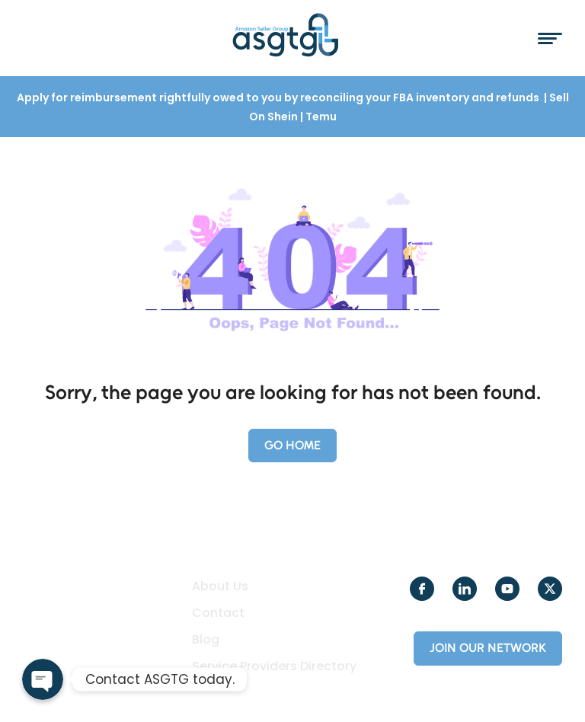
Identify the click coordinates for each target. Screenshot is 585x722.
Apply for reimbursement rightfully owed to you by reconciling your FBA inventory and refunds (279, 97)
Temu (321, 116)
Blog (205, 639)
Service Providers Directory (274, 666)
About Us (220, 586)
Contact (218, 613)
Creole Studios (114, 691)
